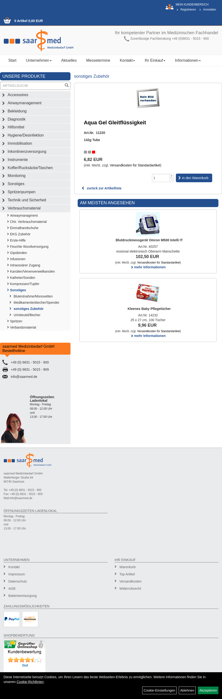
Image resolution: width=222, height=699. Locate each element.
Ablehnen (187, 690)
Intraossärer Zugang (25, 265)
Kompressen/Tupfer (24, 284)
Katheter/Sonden (22, 278)
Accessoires (18, 95)
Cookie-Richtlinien (29, 682)
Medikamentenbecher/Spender (36, 302)
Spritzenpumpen (22, 192)
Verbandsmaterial (23, 327)
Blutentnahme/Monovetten (33, 296)
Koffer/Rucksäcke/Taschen (30, 168)
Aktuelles (69, 60)
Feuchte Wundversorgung (29, 246)
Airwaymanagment (24, 215)
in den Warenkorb (195, 178)
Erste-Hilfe (18, 240)
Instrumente (18, 160)
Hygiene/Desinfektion (26, 135)
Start (12, 60)
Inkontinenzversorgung (27, 151)
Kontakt (127, 60)
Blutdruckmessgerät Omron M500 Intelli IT (149, 240)
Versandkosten (130, 581)
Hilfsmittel (16, 127)
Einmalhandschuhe (24, 228)
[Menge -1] (171, 180)
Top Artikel (127, 574)
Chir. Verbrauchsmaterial (28, 222)
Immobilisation (20, 143)
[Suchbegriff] (32, 85)
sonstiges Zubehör (28, 309)
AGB (12, 588)
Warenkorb (127, 567)
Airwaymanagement (24, 103)
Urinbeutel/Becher (27, 315)
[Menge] (161, 178)
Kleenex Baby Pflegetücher (149, 309)
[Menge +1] (171, 176)
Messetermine (98, 60)
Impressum (16, 574)
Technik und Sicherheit (27, 200)
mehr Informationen (148, 267)
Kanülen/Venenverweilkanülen (32, 271)
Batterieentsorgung (22, 596)
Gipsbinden (18, 253)
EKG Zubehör (20, 234)
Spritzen (16, 321)
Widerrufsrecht (130, 588)
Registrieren (188, 9)
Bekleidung (17, 111)
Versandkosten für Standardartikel (135, 165)
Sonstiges (16, 184)
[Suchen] (67, 85)
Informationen (188, 60)
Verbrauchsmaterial (24, 208)
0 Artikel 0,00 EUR (28, 21)
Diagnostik (17, 119)
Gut (25, 665)
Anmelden (209, 9)
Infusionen (18, 259)
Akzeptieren (208, 690)
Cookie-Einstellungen (159, 690)
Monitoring (17, 176)
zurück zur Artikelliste (101, 188)
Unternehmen (39, 60)
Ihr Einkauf (155, 60)
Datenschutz (17, 581)
